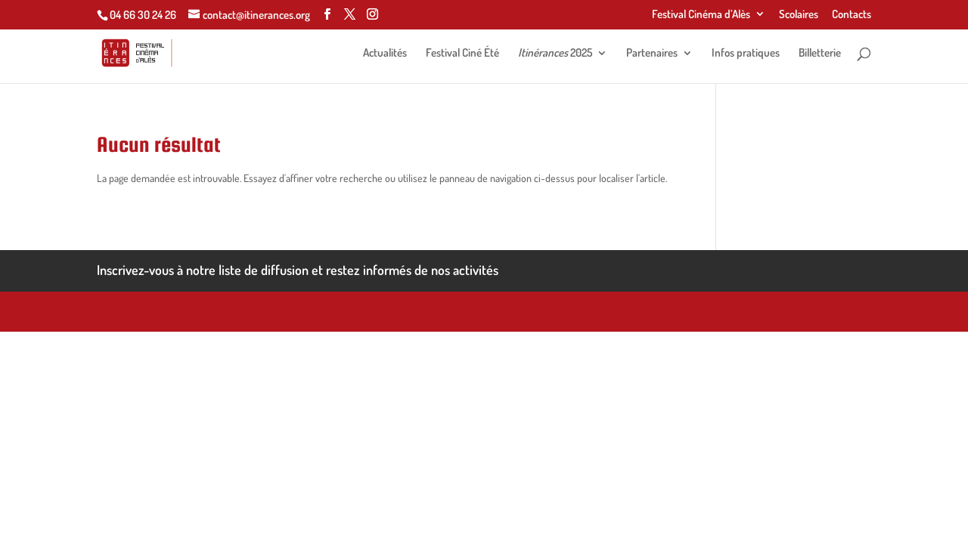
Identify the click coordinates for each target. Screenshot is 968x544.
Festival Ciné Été (462, 54)
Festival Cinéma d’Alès (701, 14)
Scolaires (798, 14)
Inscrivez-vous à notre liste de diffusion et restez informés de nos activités (297, 269)
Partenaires (652, 54)
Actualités (385, 54)
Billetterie (820, 54)
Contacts (851, 14)
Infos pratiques (746, 54)
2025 (555, 54)
